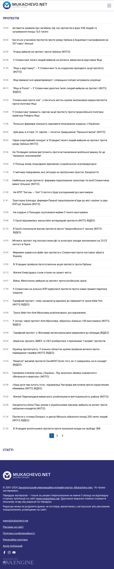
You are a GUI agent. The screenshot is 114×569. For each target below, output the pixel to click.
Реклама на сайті (13, 527)
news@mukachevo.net (15, 520)
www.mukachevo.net (48, 498)
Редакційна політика (15, 539)
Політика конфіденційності (19, 533)
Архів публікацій (12, 546)
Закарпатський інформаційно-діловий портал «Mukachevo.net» (55, 487)
